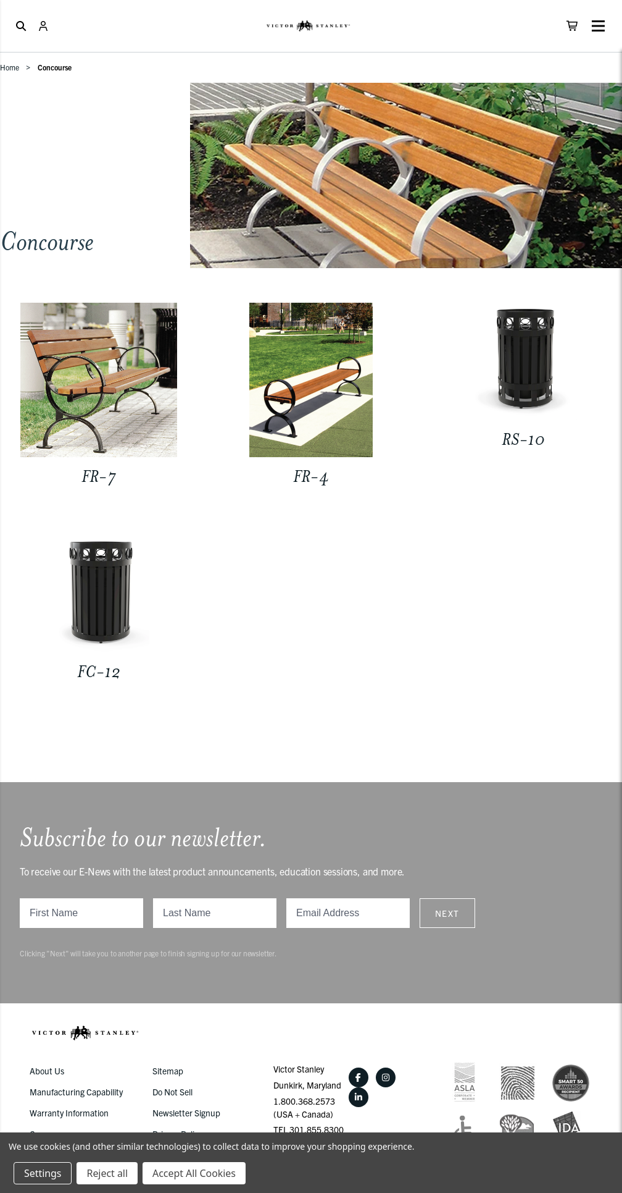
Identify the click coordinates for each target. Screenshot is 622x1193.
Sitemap (167, 1070)
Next (447, 913)
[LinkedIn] (358, 1097)
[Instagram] (386, 1077)
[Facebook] (358, 1077)
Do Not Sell (172, 1091)
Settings (42, 1173)
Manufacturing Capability (76, 1091)
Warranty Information (69, 1112)
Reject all (106, 1173)
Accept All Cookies (194, 1173)
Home (9, 67)
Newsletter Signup (186, 1112)
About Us (47, 1070)
